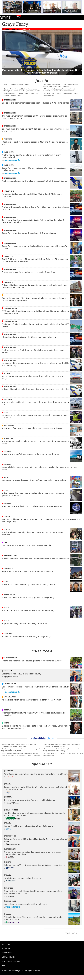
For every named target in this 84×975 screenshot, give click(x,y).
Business (7, 451)
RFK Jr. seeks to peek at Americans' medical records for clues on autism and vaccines (60, 90)
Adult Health (10, 849)
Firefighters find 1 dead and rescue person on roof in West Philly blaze (20, 94)
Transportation (10, 308)
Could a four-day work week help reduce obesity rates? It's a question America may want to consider (20, 754)
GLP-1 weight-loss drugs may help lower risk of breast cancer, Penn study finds (61, 745)
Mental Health (11, 901)
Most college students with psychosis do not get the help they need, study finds (21, 750)
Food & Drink (9, 425)
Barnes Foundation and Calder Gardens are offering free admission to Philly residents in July (21, 90)
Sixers (6, 723)
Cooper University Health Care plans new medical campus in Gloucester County (62, 750)
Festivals (7, 710)
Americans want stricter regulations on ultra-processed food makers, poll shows (18, 745)
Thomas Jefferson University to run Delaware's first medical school (63, 754)
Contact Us (7, 953)
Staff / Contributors (11, 961)
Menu (80, 18)
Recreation (8, 256)
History (8, 797)
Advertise (6, 948)
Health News (9, 152)
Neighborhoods (10, 243)
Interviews (8, 438)
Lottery (7, 373)
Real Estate (8, 282)
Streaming (8, 139)
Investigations (12, 29)
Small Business (11, 810)
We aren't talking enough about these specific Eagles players (60, 94)
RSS (3, 965)
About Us (6, 944)
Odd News (7, 464)
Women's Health (10, 684)
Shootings (25, 29)
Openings (9, 771)
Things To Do (10, 836)
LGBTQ (6, 477)
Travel (8, 784)
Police (6, 607)
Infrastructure (10, 555)
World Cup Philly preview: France (16, 84)
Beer (5, 542)
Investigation (9, 594)
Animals (7, 529)
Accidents (8, 399)
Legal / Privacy (8, 957)
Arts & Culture (10, 697)
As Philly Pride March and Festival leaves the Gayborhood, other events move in (60, 85)
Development (9, 191)
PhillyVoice (5, 17)
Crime (6, 412)
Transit (7, 516)
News (18, 16)
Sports (8, 862)
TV (4, 295)
